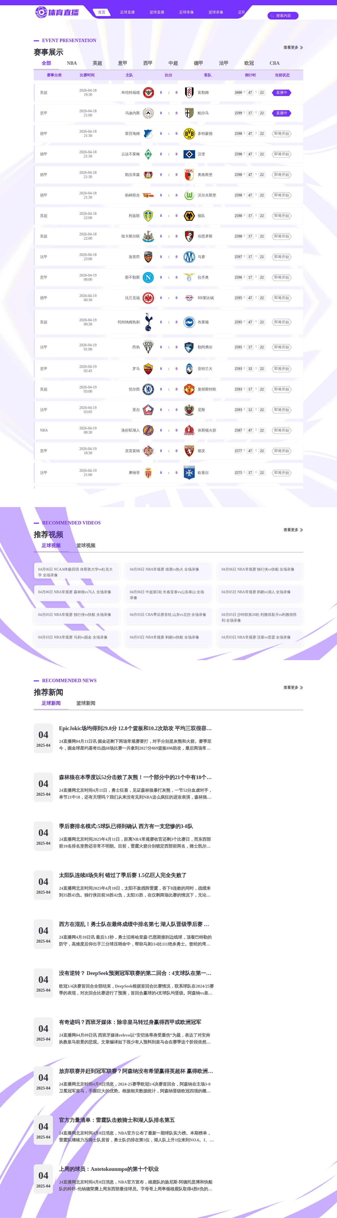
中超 (173, 63)
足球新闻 (51, 703)
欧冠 (249, 63)
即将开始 (281, 134)
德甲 (198, 63)
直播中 (281, 93)
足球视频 (51, 545)
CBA (275, 63)
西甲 (148, 63)
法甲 (224, 63)
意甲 (122, 63)
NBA (72, 63)
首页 (101, 12)
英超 (97, 63)
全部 (46, 63)
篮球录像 (216, 12)
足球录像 (186, 12)
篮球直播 (157, 12)
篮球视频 (85, 545)
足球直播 (127, 12)
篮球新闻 (85, 703)
